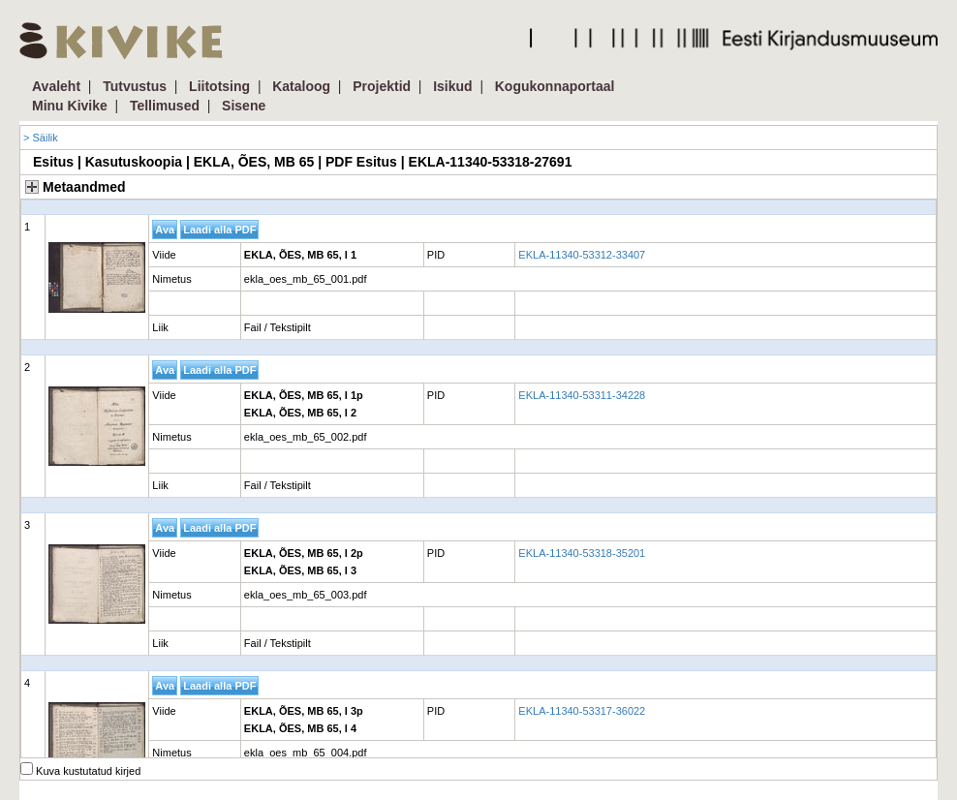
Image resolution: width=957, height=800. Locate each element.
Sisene (243, 105)
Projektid (382, 86)
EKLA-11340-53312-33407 (581, 255)
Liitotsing (219, 86)
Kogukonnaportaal (555, 86)
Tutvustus (135, 86)
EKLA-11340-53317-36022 (581, 711)
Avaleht (56, 86)
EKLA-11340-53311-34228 (581, 395)
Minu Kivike (70, 105)
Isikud (452, 86)
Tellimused (165, 105)
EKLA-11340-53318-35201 (581, 553)
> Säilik (40, 137)
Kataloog (301, 86)
